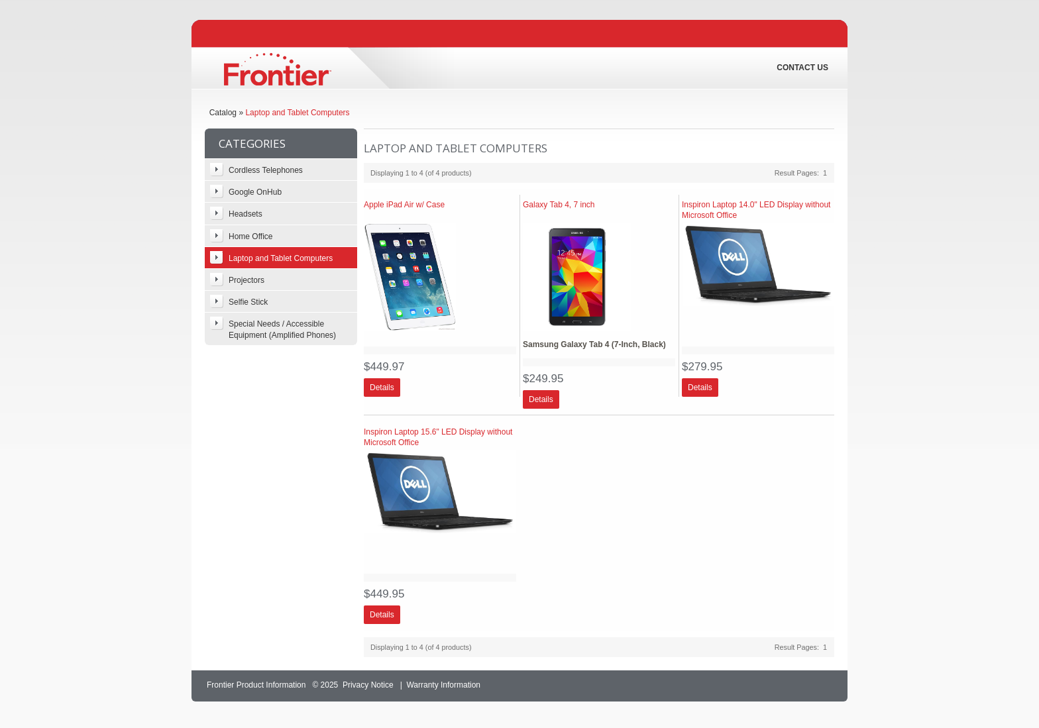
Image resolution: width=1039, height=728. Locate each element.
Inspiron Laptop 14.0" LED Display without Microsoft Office (756, 210)
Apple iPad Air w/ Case (404, 204)
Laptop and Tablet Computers (297, 112)
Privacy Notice (368, 685)
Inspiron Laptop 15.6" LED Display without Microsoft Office (438, 437)
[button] (382, 387)
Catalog (223, 112)
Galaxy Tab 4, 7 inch (559, 204)
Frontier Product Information (256, 685)
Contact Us (802, 67)
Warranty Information (443, 685)
